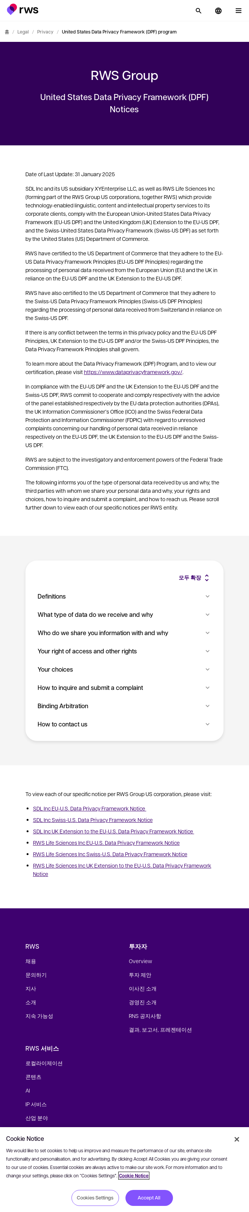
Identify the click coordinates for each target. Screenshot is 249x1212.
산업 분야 (36, 1117)
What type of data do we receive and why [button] (125, 614)
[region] (124, 1169)
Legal (23, 32)
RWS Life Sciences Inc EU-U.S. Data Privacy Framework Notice (106, 842)
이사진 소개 (143, 988)
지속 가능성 (39, 1015)
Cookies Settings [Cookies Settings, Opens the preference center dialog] (95, 1197)
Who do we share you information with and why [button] (125, 633)
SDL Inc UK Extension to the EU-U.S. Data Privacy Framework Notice (113, 831)
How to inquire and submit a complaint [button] (125, 687)
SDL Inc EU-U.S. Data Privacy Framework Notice (89, 808)
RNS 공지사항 (145, 1015)
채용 (30, 960)
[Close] (236, 1139)
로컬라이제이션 (44, 1062)
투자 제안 (140, 974)
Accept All (149, 1197)
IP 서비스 (36, 1104)
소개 (30, 1002)
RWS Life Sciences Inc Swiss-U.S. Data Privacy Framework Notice (110, 853)
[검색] (198, 10)
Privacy (45, 32)
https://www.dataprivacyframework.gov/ (133, 371)
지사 (30, 988)
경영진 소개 (143, 1002)
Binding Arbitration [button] (125, 706)
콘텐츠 (33, 1076)
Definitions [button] (125, 596)
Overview (140, 960)
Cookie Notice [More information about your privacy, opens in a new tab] (134, 1175)
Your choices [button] (125, 669)
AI (27, 1090)
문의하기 (36, 974)
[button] (22, 9)
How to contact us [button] (125, 724)
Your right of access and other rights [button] (125, 651)
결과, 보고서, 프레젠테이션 (160, 1029)
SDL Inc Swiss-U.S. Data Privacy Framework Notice (93, 819)
